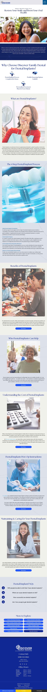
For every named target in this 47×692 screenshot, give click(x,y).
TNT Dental (30, 687)
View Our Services (34, 631)
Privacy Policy (27, 684)
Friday (17, 675)
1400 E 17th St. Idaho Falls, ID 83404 (23, 660)
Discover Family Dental (11, 439)
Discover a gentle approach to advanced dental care (23, 647)
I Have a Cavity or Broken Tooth (12, 622)
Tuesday (18, 671)
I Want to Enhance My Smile (12, 625)
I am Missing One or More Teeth (34, 622)
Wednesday (18, 672)
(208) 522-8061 (23, 656)
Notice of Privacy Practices (23, 686)
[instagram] (26, 664)
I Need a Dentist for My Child (34, 619)
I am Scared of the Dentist (34, 628)
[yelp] (24, 664)
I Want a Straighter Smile (34, 625)
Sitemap (19, 684)
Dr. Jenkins (5, 496)
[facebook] (22, 664)
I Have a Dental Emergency (12, 631)
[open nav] (45, 2)
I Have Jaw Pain (12, 628)
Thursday (18, 674)
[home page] (5, 2)
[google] (20, 664)
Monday (18, 669)
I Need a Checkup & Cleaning (12, 619)
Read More (23, 328)
